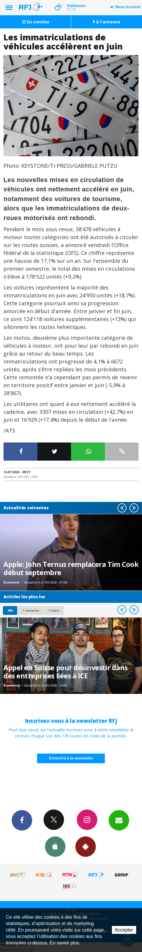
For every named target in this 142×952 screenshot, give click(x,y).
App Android (85, 846)
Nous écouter (128, 6)
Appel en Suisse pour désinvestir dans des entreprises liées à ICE (66, 671)
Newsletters (119, 820)
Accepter (124, 929)
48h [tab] (10, 610)
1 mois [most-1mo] (54, 610)
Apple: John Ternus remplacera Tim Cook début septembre (71, 568)
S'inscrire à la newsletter (71, 758)
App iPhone (55, 846)
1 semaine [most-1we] (30, 610)
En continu (35, 22)
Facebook (22, 820)
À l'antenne (106, 22)
